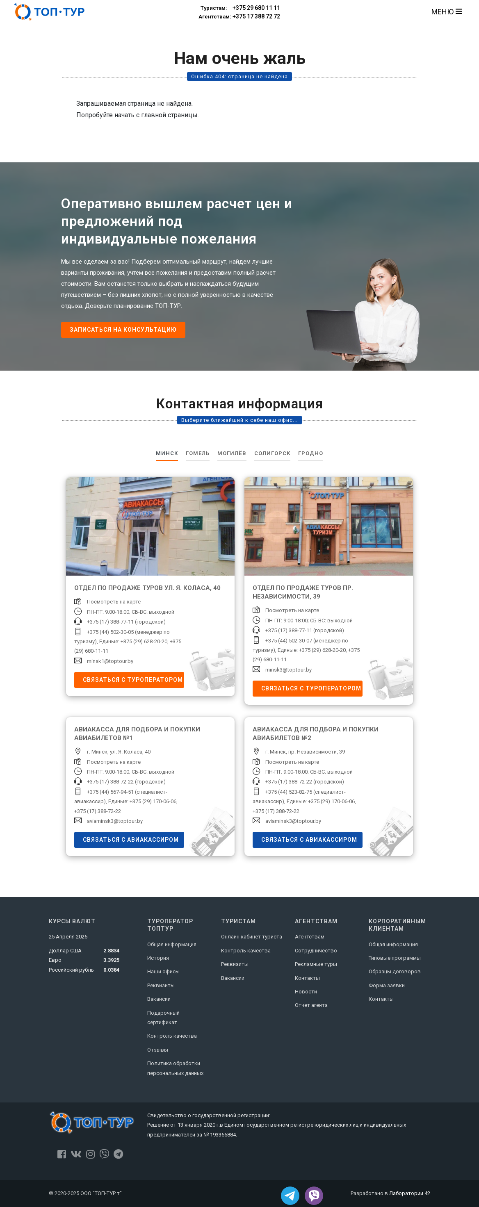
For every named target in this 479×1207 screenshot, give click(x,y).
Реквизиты (161, 985)
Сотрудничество (316, 950)
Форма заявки (387, 985)
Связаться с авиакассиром (131, 839)
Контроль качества (172, 1036)
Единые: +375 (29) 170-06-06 (142, 801)
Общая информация (171, 944)
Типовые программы (395, 958)
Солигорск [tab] (272, 453)
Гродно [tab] (310, 453)
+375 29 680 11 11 (239, 8)
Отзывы (157, 1050)
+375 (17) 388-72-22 (97, 811)
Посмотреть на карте (114, 602)
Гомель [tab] (198, 453)
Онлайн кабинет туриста (251, 937)
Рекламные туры (316, 964)
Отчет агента (311, 1005)
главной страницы (169, 115)
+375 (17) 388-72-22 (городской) (126, 782)
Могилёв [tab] (231, 453)
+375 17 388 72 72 (239, 17)
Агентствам (309, 937)
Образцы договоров (395, 971)
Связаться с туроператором (133, 679)
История (158, 958)
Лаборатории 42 (409, 1193)
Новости (306, 991)
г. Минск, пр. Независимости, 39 (305, 752)
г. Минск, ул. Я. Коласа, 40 (119, 752)
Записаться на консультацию (123, 329)
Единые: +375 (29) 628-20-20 (133, 641)
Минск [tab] (167, 453)
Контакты (307, 978)
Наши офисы (163, 971)
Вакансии (159, 999)
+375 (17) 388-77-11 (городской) (126, 622)
